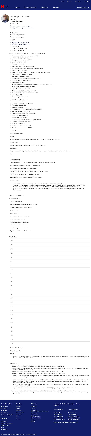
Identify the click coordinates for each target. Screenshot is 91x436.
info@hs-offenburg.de (59, 419)
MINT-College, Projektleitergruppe (20, 44)
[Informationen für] (83, 7)
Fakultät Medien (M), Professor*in (20, 42)
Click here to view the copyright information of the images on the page (18, 434)
